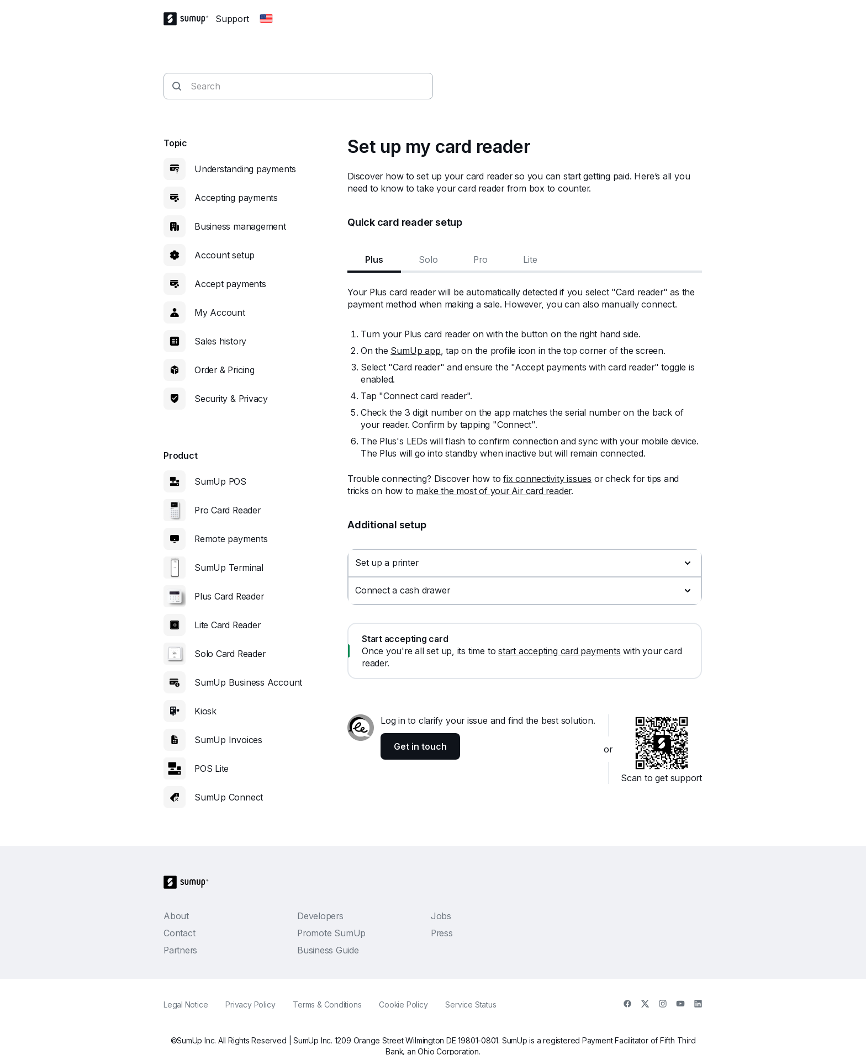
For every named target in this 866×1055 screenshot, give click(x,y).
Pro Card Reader (227, 510)
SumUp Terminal (228, 567)
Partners (180, 950)
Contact (179, 933)
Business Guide (328, 950)
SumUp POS (220, 481)
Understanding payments (245, 168)
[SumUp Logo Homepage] (189, 19)
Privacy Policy (250, 1004)
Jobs (441, 915)
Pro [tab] (480, 259)
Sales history (220, 341)
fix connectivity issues (547, 478)
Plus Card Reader (228, 596)
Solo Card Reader (229, 653)
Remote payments (231, 538)
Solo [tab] (428, 259)
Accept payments (230, 283)
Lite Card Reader (227, 624)
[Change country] (266, 19)
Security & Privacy (231, 398)
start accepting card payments (559, 650)
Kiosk (205, 711)
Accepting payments (236, 197)
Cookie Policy (403, 1004)
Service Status (470, 1004)
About (176, 915)
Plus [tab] (374, 259)
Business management (240, 226)
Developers (320, 915)
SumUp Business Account (248, 682)
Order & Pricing (224, 369)
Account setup (224, 255)
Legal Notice (185, 1004)
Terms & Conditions (327, 1004)
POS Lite (211, 768)
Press (442, 933)
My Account (219, 312)
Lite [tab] (530, 259)
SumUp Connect (228, 797)
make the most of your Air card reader (493, 490)
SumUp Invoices (228, 739)
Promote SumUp (331, 933)
